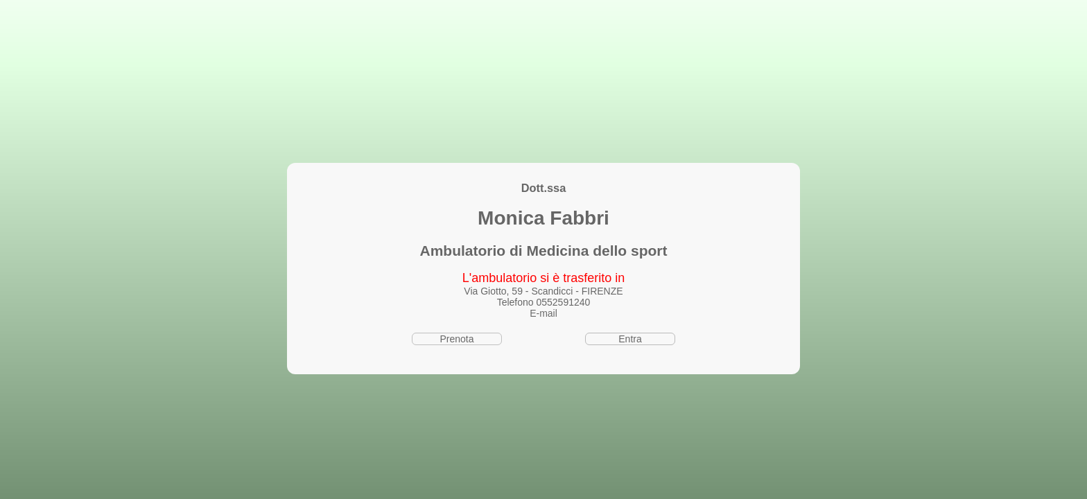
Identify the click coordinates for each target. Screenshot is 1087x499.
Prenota (456, 338)
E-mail (543, 313)
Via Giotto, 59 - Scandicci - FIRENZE (543, 291)
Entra (629, 338)
